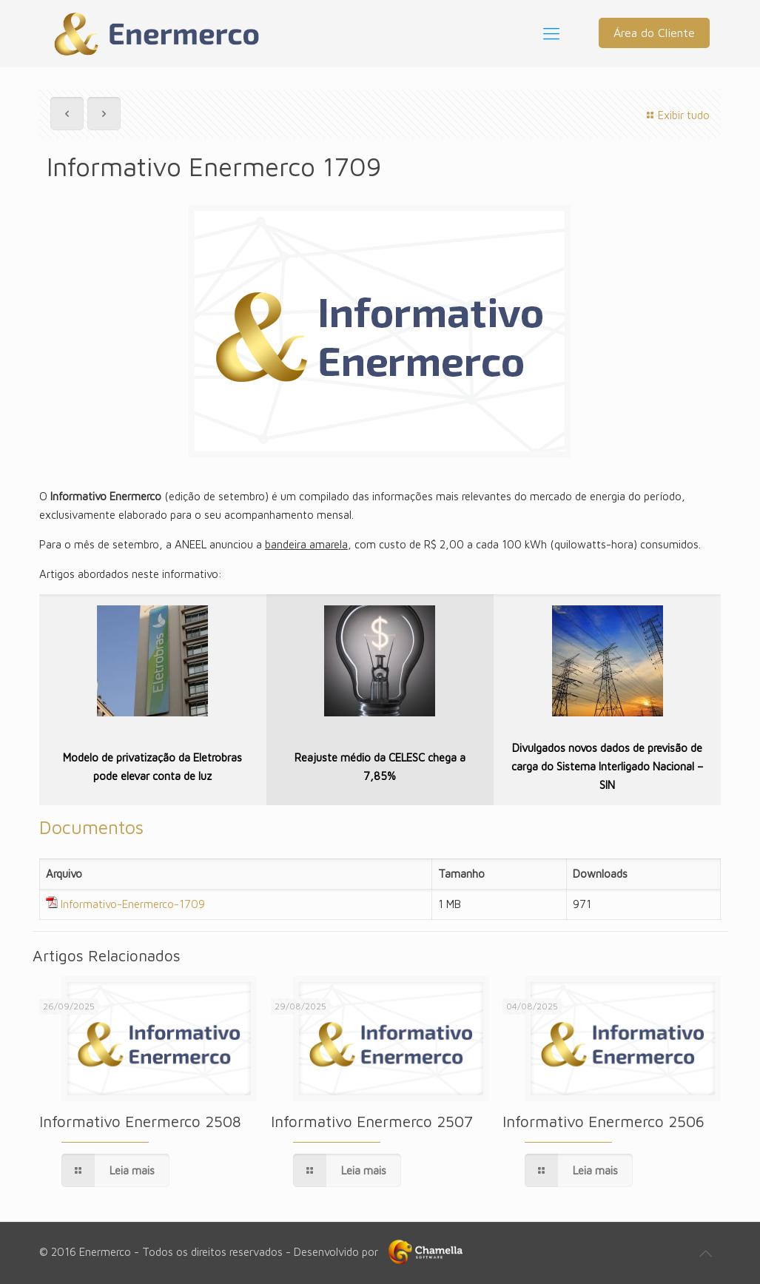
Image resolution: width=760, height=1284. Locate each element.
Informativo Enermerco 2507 (372, 1121)
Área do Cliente (654, 32)
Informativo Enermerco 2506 (603, 1121)
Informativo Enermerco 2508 (140, 1121)
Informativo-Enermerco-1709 (133, 904)
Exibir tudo (676, 115)
